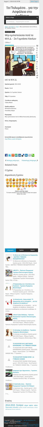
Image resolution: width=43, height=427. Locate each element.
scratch (25, 407)
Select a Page (10, 17)
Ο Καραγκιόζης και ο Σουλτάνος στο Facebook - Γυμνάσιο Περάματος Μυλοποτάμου (24, 285)
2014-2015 (8, 31)
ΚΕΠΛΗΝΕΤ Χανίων (33, 425)
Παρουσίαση (9, 407)
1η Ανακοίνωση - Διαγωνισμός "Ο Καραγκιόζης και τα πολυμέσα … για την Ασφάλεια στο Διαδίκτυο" (25, 301)
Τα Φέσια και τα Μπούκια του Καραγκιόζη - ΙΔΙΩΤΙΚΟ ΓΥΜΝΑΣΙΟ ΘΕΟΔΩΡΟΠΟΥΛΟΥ (25, 257)
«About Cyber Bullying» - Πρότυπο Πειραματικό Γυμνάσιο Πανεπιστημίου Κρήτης (24, 316)
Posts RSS (25, 424)
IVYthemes (19, 423)
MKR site (26, 423)
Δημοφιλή (10, 250)
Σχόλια (21, 250)
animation (15, 407)
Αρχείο (33, 250)
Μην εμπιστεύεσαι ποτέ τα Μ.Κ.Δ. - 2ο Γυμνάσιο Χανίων (20, 37)
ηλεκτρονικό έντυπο (10, 409)
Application (18, 409)
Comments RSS (34, 424)
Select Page (34, 1)
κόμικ (13, 31)
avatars (20, 407)
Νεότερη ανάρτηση (13, 160)
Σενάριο (19, 405)
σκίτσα (36, 407)
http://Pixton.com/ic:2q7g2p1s (13, 139)
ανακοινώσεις (30, 407)
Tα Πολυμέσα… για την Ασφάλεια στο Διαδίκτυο (22, 12)
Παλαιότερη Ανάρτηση (29, 160)
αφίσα (31, 405)
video (36, 405)
